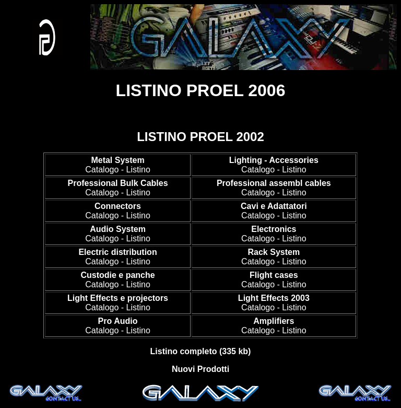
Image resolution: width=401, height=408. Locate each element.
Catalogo (102, 169)
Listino (138, 169)
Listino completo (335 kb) (200, 351)
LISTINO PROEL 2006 (201, 90)
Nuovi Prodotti (200, 369)
